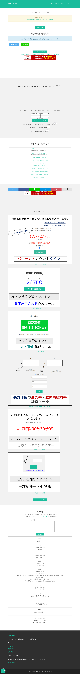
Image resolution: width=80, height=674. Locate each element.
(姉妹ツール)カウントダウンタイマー (40, 149)
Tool (51, 3)
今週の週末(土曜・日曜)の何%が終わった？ (40, 177)
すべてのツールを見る (40, 499)
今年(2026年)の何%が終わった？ (40, 157)
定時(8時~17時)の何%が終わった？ (40, 168)
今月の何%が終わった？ (40, 163)
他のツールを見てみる (40, 51)
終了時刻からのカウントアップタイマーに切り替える (40, 19)
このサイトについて (43, 516)
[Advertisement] (40, 99)
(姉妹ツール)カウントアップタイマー (40, 153)
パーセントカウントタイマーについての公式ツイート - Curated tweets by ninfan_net (40, 54)
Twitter (63, 3)
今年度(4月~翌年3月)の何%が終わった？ (40, 160)
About (57, 3)
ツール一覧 (10, 646)
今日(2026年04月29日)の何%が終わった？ (40, 165)
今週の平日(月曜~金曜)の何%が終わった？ (40, 174)
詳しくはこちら (11, 662)
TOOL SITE (12, 4)
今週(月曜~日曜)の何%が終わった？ (40, 171)
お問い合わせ (11, 652)
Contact (69, 3)
